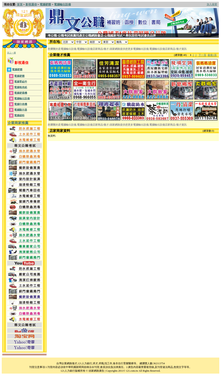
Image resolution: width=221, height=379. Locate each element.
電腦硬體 (45, 4)
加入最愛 (212, 4)
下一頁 (202, 55)
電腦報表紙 (20, 87)
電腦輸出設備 (62, 4)
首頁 (20, 4)
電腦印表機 (20, 104)
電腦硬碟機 (20, 92)
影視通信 (31, 4)
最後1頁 (212, 55)
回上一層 (11, 53)
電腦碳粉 (19, 115)
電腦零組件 (20, 81)
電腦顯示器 (20, 109)
